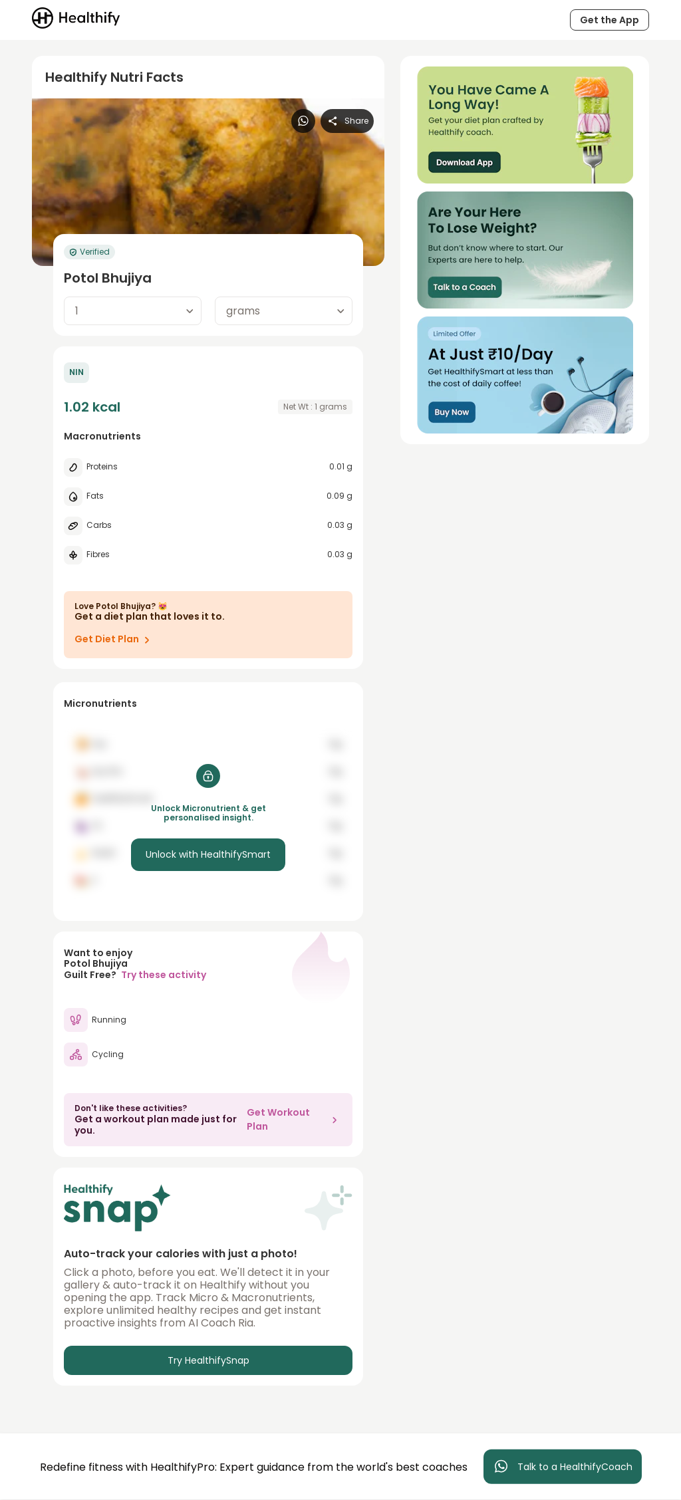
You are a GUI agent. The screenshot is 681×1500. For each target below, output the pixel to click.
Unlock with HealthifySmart (208, 854)
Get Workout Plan (294, 1119)
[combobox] (133, 311)
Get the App (609, 20)
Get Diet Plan (114, 640)
